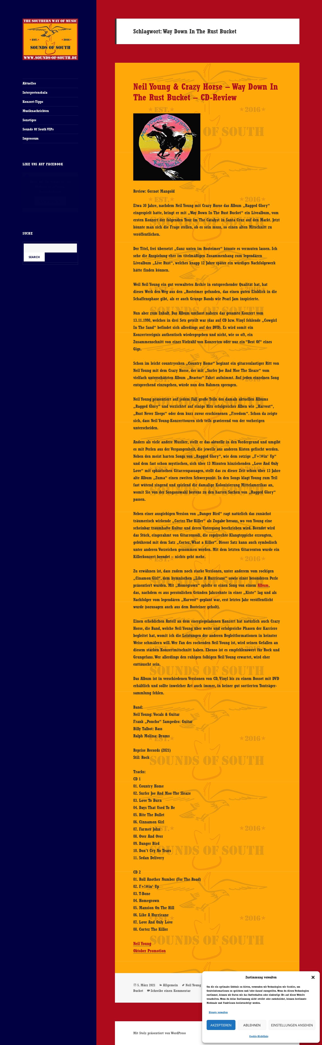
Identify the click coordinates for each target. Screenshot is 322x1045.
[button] (313, 977)
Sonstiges (29, 120)
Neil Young (142, 943)
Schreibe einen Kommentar (171, 991)
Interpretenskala (35, 92)
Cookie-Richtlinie (258, 1036)
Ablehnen (252, 1025)
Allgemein (170, 985)
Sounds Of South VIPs (38, 129)
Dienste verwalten (218, 1012)
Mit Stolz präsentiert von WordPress (159, 1033)
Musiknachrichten (36, 111)
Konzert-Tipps (33, 101)
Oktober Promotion (149, 950)
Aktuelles (29, 83)
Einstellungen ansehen (292, 1025)
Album (263, 585)
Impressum (30, 138)
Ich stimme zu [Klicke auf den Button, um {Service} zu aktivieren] (50, 201)
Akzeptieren (220, 1025)
